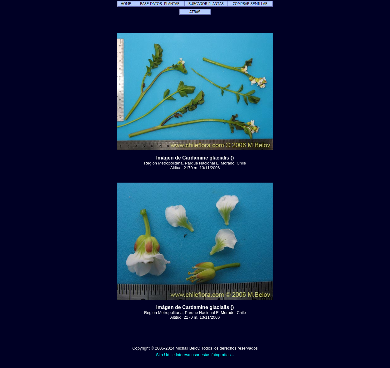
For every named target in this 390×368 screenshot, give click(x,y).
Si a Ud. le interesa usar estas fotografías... (195, 354)
